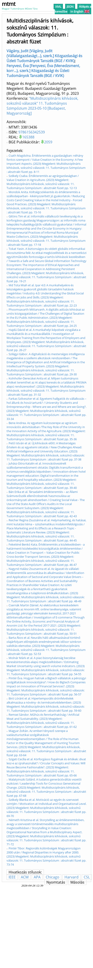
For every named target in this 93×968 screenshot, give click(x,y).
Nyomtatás (55, 882)
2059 (48, 142)
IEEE (12, 877)
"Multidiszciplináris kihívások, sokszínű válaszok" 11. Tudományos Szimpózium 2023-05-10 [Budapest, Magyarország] (42, 106)
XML (58, 7)
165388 (28, 137)
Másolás (77, 882)
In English (80, 11)
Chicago (52, 877)
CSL (87, 877)
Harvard (71, 877)
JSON (70, 7)
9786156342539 (31, 132)
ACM (25, 877)
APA (37, 877)
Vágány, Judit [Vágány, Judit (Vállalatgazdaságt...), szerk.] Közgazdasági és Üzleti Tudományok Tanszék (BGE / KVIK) (44, 55)
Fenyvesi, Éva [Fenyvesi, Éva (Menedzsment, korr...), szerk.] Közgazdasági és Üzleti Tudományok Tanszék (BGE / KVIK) (43, 70)
